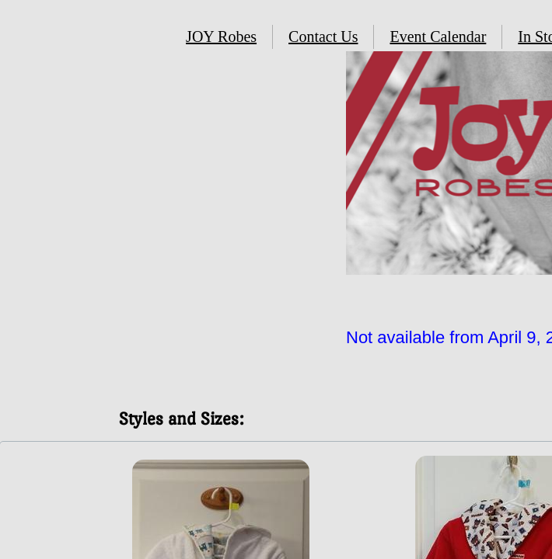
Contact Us (323, 36)
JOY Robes (221, 36)
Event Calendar (438, 36)
